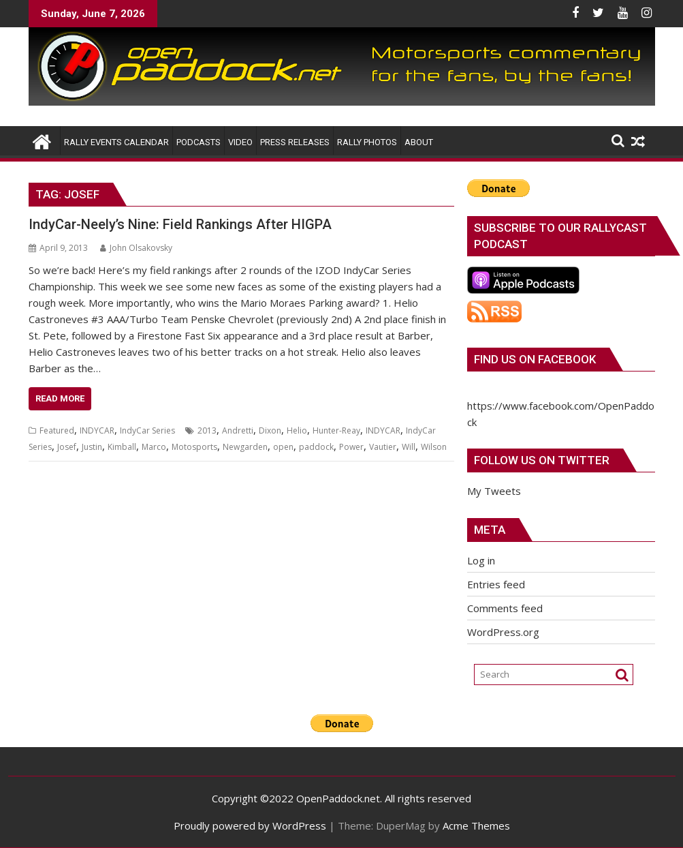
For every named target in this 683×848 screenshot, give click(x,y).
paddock (316, 447)
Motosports (194, 447)
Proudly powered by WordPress (250, 825)
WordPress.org (503, 632)
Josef (66, 447)
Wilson (434, 447)
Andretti (237, 430)
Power (351, 447)
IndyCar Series (147, 430)
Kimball (122, 447)
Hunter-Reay (336, 430)
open (283, 447)
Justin (92, 447)
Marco (154, 447)
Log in (481, 560)
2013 (207, 430)
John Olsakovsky (136, 248)
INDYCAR (97, 430)
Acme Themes (476, 825)
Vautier (382, 447)
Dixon (270, 430)
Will (408, 447)
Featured (56, 430)
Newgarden (245, 447)
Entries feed (496, 584)
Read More (59, 398)
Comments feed (505, 608)
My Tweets (494, 491)
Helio (297, 430)
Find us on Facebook (535, 359)
